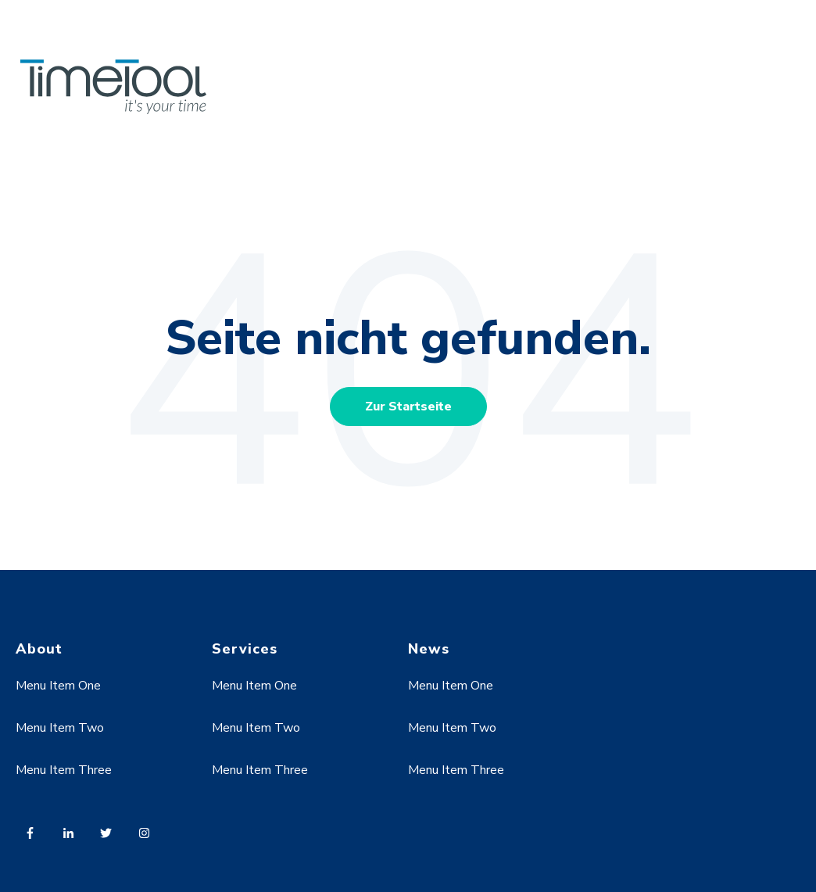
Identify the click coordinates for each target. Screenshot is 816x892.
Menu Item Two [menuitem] (60, 727)
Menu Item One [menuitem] (58, 685)
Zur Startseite (408, 406)
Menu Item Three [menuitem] (64, 770)
